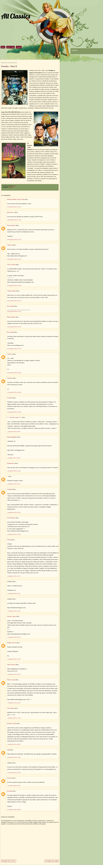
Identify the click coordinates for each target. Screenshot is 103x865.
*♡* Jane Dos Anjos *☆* (14, 417)
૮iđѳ (8, 750)
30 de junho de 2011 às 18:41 (14, 372)
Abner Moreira (11, 664)
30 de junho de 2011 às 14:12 (14, 259)
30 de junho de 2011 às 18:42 (14, 392)
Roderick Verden (11, 723)
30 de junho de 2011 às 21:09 (14, 412)
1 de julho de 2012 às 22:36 (13, 785)
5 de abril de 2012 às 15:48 (13, 772)
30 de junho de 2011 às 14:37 (14, 300)
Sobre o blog (10, 47)
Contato (18, 47)
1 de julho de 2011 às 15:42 (13, 611)
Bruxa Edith (10, 306)
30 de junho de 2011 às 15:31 (14, 311)
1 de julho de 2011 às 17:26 (13, 718)
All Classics (15, 16)
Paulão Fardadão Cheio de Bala (16, 199)
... (7, 476)
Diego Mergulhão (12, 437)
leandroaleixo (11, 463)
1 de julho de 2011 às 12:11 (13, 483)
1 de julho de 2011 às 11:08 (13, 470)
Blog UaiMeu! (11, 317)
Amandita (9, 489)
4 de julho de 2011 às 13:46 (13, 757)
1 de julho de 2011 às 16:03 (13, 674)
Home (3, 47)
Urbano (9, 539)
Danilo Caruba (11, 680)
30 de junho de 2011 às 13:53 (14, 239)
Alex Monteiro (11, 518)
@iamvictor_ (10, 212)
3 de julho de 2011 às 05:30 (13, 744)
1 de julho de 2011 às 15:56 (13, 637)
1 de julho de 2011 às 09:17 (13, 457)
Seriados (11, 187)
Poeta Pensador (11, 225)
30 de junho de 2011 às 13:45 (14, 219)
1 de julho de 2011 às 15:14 (13, 576)
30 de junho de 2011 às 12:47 (14, 206)
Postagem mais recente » (9, 861)
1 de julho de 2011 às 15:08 (13, 534)
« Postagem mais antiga (51, 861)
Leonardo (9, 398)
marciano (9, 778)
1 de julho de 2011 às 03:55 (13, 431)
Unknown (9, 245)
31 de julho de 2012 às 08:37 (14, 809)
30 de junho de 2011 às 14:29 (14, 285)
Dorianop (9, 791)
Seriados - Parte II (9, 66)
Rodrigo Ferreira (11, 642)
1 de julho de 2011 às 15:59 (13, 659)
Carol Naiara (10, 708)
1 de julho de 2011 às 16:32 (13, 702)
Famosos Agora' (11, 616)
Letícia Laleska (11, 264)
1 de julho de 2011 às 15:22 (13, 593)
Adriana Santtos (11, 291)
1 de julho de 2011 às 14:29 (13, 512)
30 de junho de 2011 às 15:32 (14, 348)
